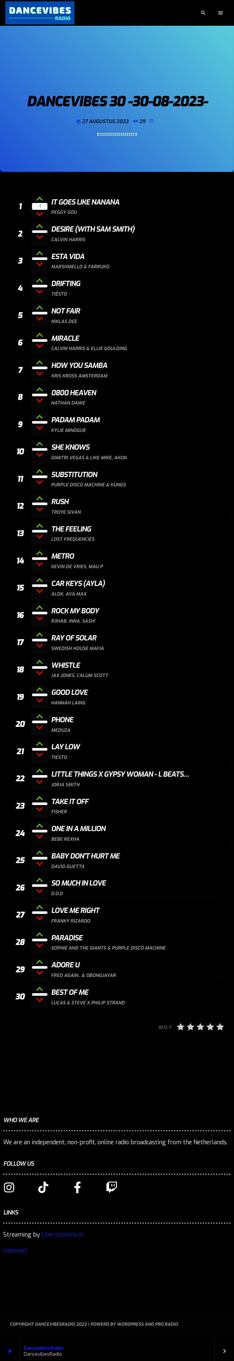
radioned (14, 1250)
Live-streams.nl (62, 1235)
